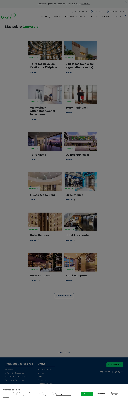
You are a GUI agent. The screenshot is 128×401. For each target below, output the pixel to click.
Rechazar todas (114, 396)
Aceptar (87, 396)
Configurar (101, 396)
